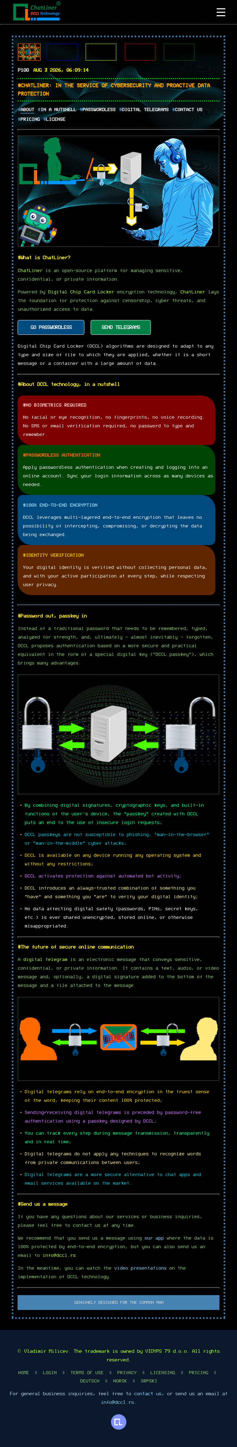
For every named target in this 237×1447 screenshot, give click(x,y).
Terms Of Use (86, 1373)
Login (49, 1373)
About (27, 110)
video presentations (140, 1268)
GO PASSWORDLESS (51, 327)
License (55, 119)
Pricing (30, 119)
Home (23, 1373)
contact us (147, 1393)
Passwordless (98, 110)
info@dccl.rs (58, 1255)
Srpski (149, 1381)
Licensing (162, 1373)
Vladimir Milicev (46, 1351)
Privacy (126, 1373)
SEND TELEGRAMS (120, 327)
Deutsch (89, 1381)
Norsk (120, 1381)
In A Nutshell (58, 110)
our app (154, 1238)
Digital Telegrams (145, 110)
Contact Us (188, 110)
